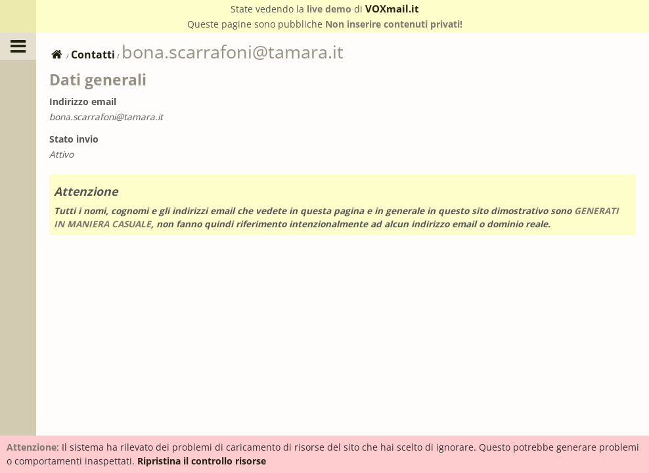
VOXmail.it (392, 8)
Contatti (93, 54)
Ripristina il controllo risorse (201, 461)
